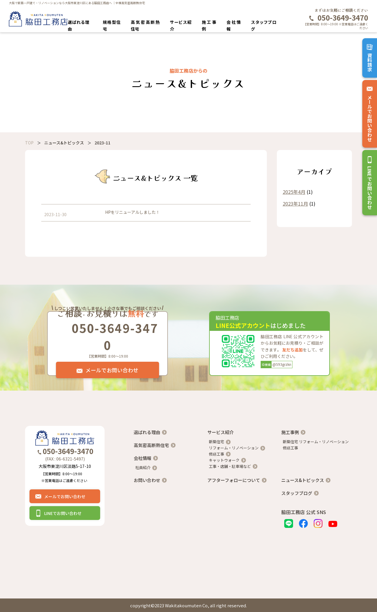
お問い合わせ (147, 480)
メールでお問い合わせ (369, 114)
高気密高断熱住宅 (151, 445)
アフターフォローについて (233, 480)
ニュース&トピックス (302, 480)
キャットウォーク (224, 460)
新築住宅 (216, 441)
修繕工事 (216, 454)
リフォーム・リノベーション (234, 448)
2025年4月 (294, 191)
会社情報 (142, 458)
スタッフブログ (296, 493)
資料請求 (369, 58)
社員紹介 (143, 467)
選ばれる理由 (147, 432)
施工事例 (290, 432)
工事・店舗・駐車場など (230, 466)
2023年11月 (295, 203)
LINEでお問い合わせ (369, 182)
